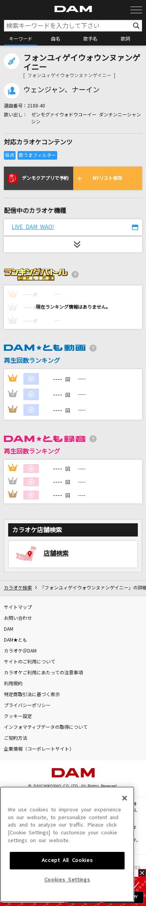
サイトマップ (18, 607)
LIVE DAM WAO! (33, 227)
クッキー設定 (18, 716)
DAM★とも (15, 640)
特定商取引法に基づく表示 (32, 694)
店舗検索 (56, 553)
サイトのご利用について (29, 662)
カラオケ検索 (18, 588)
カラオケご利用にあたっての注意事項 (43, 672)
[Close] (124, 851)
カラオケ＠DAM (20, 651)
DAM (8, 629)
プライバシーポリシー (27, 705)
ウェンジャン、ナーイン (61, 89)
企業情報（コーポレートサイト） (39, 749)
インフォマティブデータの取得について (46, 727)
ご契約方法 (15, 738)
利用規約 (13, 683)
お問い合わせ (18, 618)
